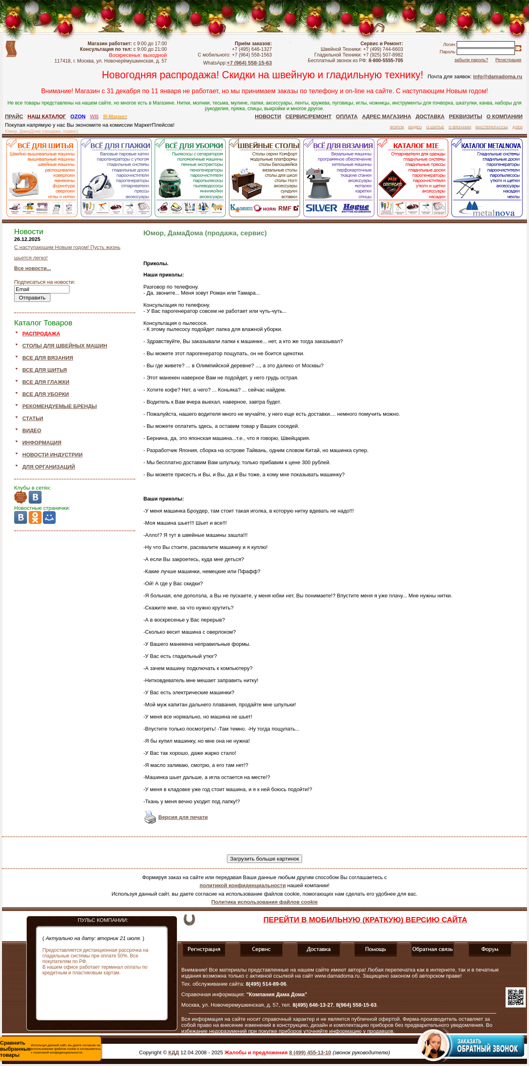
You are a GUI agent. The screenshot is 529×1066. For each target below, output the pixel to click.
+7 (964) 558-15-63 (249, 63)
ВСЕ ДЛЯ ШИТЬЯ (44, 370)
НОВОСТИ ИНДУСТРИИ (52, 455)
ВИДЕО (31, 430)
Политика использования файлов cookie (264, 902)
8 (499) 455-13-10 (310, 1052)
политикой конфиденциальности (242, 885)
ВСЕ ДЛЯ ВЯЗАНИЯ (47, 358)
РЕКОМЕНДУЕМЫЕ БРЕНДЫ (59, 406)
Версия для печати (183, 817)
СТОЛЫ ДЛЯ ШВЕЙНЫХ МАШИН (64, 346)
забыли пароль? (471, 59)
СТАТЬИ (32, 418)
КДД (173, 1052)
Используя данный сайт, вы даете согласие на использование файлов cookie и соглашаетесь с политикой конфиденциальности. (50, 1049)
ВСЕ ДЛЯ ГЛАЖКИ (45, 382)
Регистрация (508, 59)
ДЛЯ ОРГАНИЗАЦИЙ (48, 467)
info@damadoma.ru (497, 76)
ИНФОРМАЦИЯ (41, 443)
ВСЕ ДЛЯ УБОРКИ (45, 394)
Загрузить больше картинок (264, 859)
